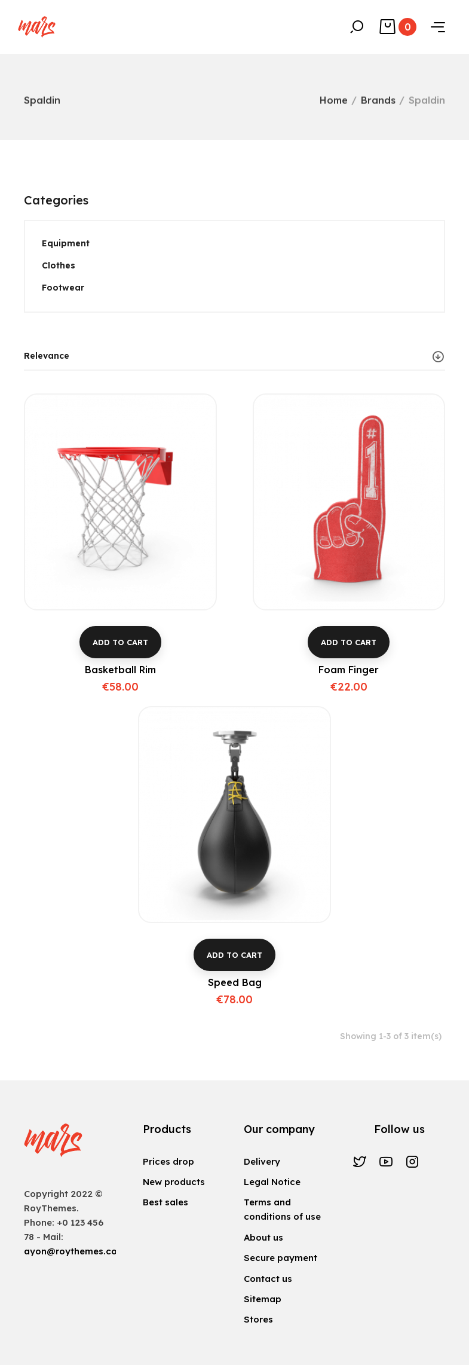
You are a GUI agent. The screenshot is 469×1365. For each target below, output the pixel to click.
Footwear (63, 287)
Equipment (66, 243)
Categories (56, 200)
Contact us (268, 1278)
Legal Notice (272, 1181)
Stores (258, 1319)
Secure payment (280, 1257)
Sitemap (262, 1299)
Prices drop (168, 1161)
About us (263, 1237)
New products (174, 1181)
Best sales (165, 1202)
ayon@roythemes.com (74, 1251)
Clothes (58, 265)
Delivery (262, 1161)
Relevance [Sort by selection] (234, 356)
